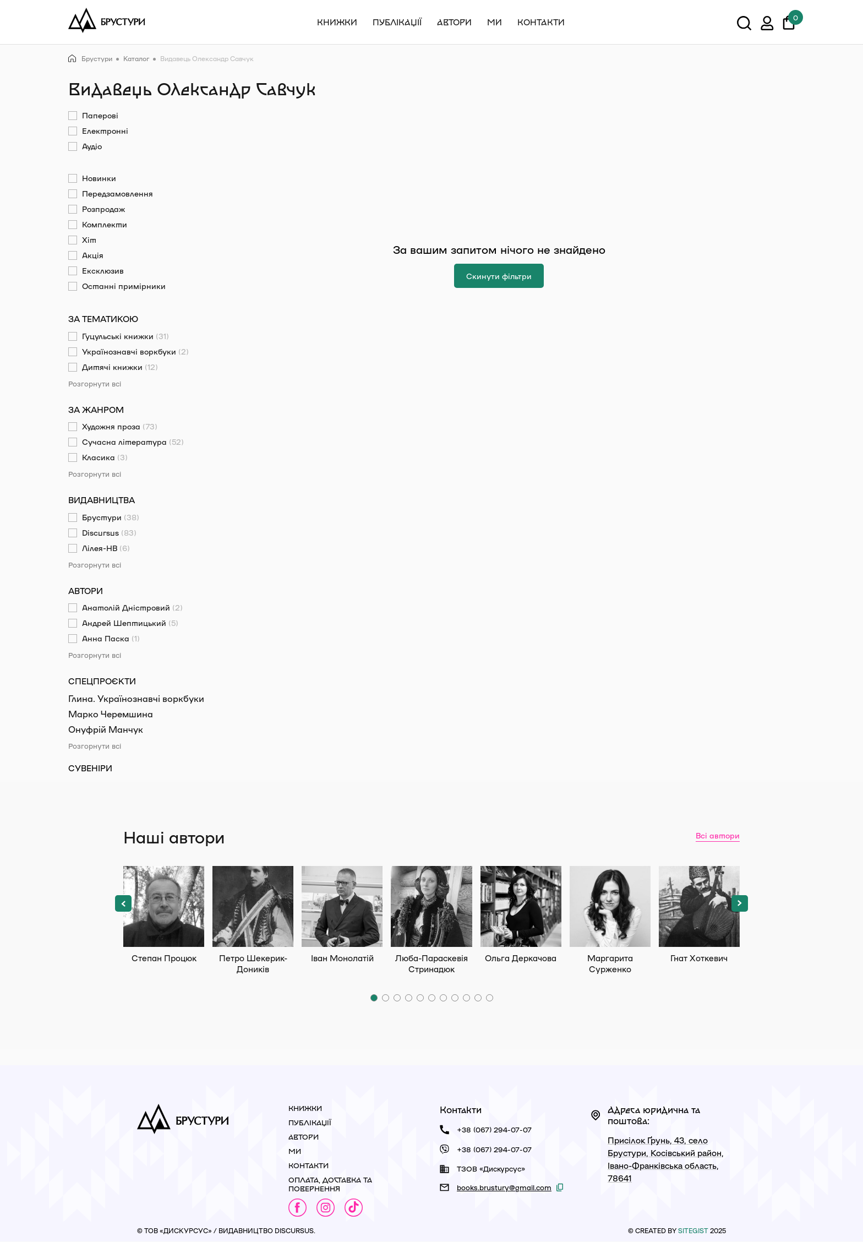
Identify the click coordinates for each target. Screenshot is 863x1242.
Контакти (541, 22)
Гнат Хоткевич (699, 906)
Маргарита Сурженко (610, 906)
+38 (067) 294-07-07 (494, 1129)
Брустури (90, 59)
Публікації (397, 22)
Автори (454, 22)
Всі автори (718, 835)
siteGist (693, 1230)
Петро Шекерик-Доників (252, 906)
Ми (494, 22)
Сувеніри (90, 768)
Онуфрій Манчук (105, 729)
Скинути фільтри (499, 275)
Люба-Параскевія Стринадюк (431, 906)
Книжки (337, 22)
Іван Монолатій (342, 906)
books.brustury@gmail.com (504, 1187)
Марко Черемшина (110, 714)
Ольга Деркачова (520, 906)
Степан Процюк (163, 906)
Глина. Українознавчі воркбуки (136, 698)
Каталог (136, 58)
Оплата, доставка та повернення (330, 1183)
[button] (123, 903)
